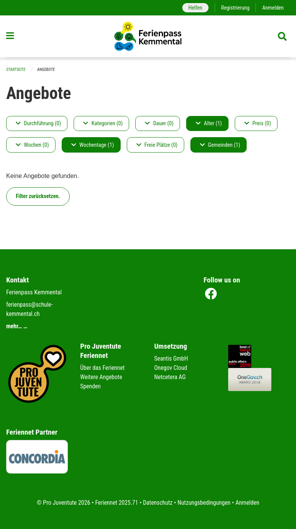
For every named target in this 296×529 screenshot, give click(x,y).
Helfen (194, 7)
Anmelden (273, 7)
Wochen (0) (32, 145)
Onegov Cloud (171, 367)
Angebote (47, 69)
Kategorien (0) (103, 123)
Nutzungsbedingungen (204, 502)
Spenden (90, 386)
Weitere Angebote (101, 377)
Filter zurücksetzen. (38, 196)
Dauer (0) (159, 123)
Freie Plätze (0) (157, 145)
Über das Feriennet (103, 367)
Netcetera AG (170, 377)
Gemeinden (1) (220, 145)
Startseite (16, 69)
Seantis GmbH (171, 358)
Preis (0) (257, 123)
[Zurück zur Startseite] (148, 37)
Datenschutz (157, 502)
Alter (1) (209, 123)
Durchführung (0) (38, 123)
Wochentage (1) (92, 145)
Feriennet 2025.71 (115, 502)
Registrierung (234, 7)
